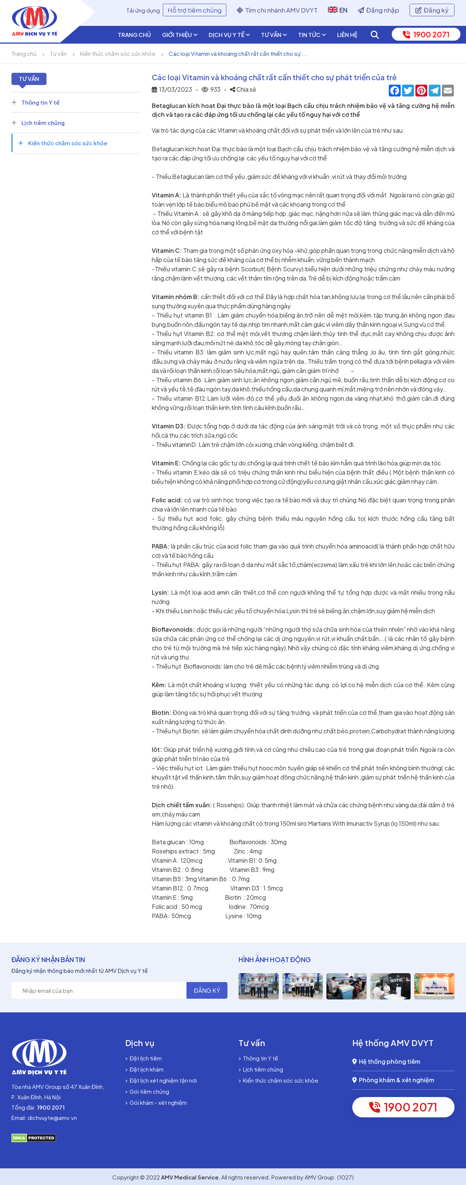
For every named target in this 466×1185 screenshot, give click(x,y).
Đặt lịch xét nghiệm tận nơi (161, 1080)
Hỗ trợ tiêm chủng (195, 10)
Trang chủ (134, 34)
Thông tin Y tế (35, 102)
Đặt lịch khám (144, 1069)
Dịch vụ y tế (229, 35)
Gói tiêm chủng (147, 1091)
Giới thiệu (180, 35)
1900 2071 (426, 34)
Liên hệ (347, 34)
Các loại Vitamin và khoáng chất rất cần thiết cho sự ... (238, 53)
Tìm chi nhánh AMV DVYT (277, 10)
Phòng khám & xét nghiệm (393, 1080)
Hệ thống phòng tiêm (386, 1061)
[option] (275, 986)
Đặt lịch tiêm (143, 1058)
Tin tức (312, 35)
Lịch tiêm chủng (38, 122)
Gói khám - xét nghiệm (156, 1102)
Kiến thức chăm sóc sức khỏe (117, 53)
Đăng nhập (378, 10)
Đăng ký (432, 10)
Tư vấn (274, 35)
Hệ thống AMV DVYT (393, 1043)
